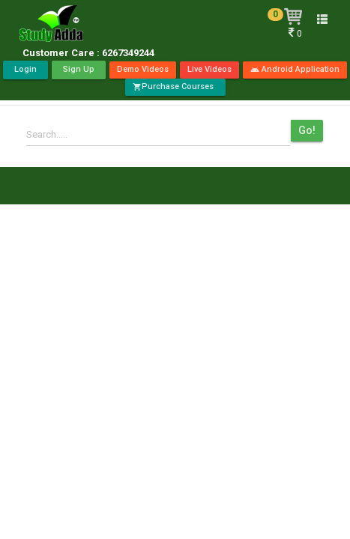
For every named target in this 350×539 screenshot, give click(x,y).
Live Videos (209, 69)
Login (25, 69)
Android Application (295, 69)
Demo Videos (143, 69)
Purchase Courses (175, 86)
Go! (307, 130)
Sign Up (78, 69)
